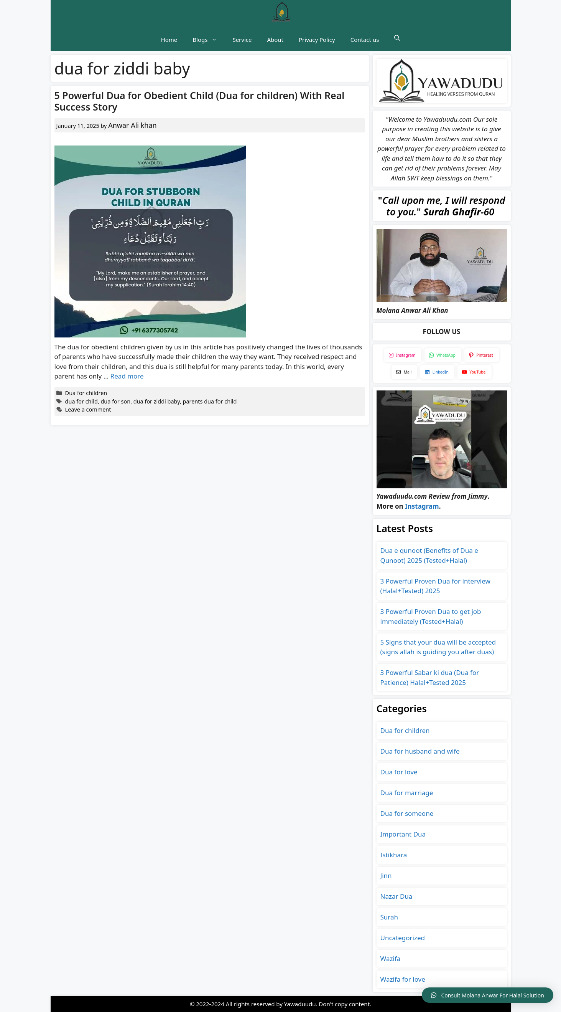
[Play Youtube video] (442, 265)
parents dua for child (210, 401)
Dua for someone (407, 813)
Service (242, 39)
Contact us (364, 39)
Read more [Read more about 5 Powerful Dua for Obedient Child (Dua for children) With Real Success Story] (127, 376)
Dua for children (86, 393)
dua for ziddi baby (156, 401)
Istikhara (393, 854)
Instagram (422, 506)
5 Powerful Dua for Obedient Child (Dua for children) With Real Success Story (199, 101)
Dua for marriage (406, 792)
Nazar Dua (396, 896)
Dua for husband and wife (420, 751)
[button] (397, 37)
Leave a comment (88, 409)
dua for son (115, 401)
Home (169, 39)
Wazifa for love (402, 979)
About (275, 39)
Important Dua (403, 834)
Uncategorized (402, 937)
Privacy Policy (317, 39)
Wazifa (390, 958)
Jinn (386, 875)
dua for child (81, 401)
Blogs (208, 39)
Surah (389, 917)
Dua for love (399, 771)
